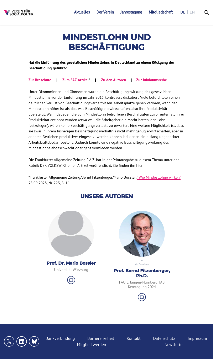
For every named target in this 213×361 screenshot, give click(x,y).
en (192, 12)
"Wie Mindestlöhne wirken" (159, 177)
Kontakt (134, 338)
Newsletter (174, 344)
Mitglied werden (91, 344)
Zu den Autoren (113, 79)
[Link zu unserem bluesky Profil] (34, 341)
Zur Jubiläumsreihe (151, 79)
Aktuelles (82, 12)
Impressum (197, 338)
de (182, 12)
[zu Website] (71, 280)
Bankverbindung (60, 338)
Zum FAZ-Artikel (75, 79)
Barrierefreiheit (100, 338)
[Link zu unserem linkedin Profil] (21, 341)
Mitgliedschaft (161, 12)
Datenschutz (164, 338)
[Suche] (206, 12)
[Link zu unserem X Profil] (9, 341)
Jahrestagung (131, 12)
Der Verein (105, 12)
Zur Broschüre (39, 79)
